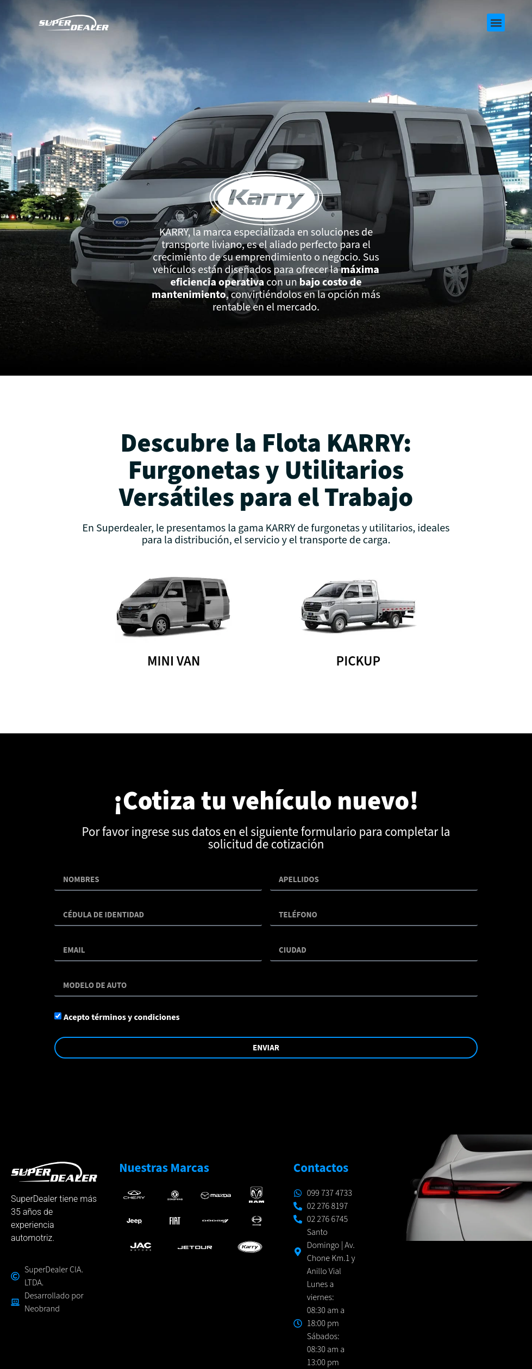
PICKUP (358, 661)
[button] (496, 22)
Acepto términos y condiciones (122, 1017)
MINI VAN (174, 661)
